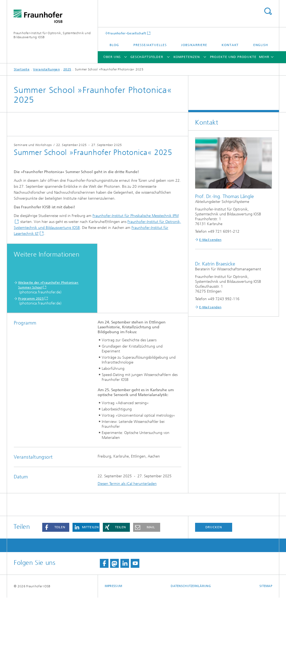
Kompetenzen (186, 57)
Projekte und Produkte (233, 57)
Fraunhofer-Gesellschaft (127, 33)
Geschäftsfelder (146, 57)
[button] (55, 587)
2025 (67, 69)
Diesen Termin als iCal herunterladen (127, 544)
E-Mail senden (210, 240)
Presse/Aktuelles (149, 45)
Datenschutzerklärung (191, 646)
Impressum (113, 646)
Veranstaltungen (46, 69)
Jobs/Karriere (194, 45)
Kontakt (230, 45)
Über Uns (112, 57)
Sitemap (265, 646)
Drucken (213, 587)
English (260, 45)
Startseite (21, 69)
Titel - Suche (268, 11)
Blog (114, 45)
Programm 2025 (31, 359)
